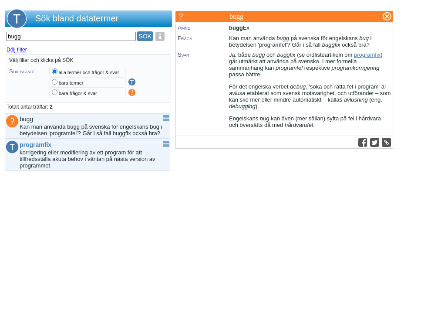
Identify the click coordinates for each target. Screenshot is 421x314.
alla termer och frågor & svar (89, 72)
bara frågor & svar (78, 93)
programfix (38, 144)
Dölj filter (17, 50)
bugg (29, 119)
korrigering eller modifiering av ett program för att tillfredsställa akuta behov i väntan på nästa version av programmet (87, 159)
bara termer (71, 82)
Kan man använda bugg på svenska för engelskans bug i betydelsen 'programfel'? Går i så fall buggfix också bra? (91, 130)
